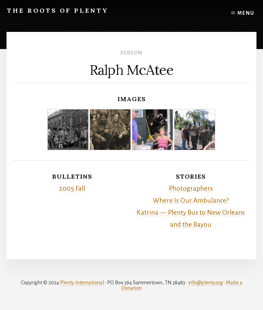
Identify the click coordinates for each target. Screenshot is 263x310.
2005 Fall (72, 188)
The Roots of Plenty (57, 10)
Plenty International (82, 282)
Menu (245, 13)
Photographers (191, 188)
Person (131, 53)
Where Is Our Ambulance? (191, 200)
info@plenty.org (205, 282)
